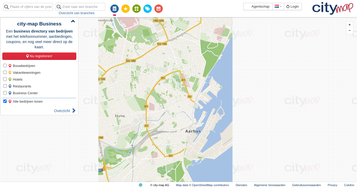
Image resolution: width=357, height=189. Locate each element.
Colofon (349, 185)
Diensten (241, 185)
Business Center (23, 93)
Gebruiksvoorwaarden (306, 185)
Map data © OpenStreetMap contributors (202, 185)
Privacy (332, 185)
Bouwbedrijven (21, 66)
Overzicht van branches (77, 13)
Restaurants (19, 86)
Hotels (15, 79)
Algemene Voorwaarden (269, 185)
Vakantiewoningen (24, 73)
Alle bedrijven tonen (25, 101)
